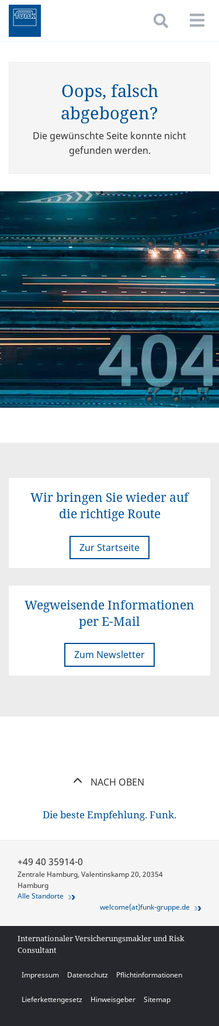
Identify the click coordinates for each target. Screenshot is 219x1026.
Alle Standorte (41, 896)
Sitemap (157, 999)
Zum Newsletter (109, 654)
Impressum (40, 975)
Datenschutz (87, 975)
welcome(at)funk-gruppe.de (145, 907)
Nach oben (109, 782)
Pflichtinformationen (149, 975)
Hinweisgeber (113, 999)
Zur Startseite (109, 547)
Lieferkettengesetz (52, 999)
